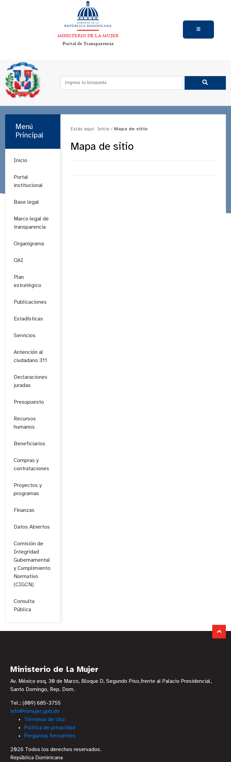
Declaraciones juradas (30, 381)
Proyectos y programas (28, 490)
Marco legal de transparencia (31, 223)
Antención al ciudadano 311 (30, 356)
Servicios (24, 336)
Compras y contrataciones (31, 465)
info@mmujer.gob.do (35, 711)
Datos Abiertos (32, 527)
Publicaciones (30, 302)
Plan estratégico (27, 281)
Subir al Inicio (219, 631)
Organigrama (29, 244)
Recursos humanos (25, 423)
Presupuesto (29, 402)
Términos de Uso (44, 719)
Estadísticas (28, 319)
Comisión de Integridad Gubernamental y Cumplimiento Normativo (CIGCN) (32, 564)
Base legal (26, 202)
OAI (18, 260)
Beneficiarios (29, 444)
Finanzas (24, 510)
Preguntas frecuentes (49, 736)
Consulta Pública (24, 606)
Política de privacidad (49, 728)
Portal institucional (28, 181)
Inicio (20, 160)
